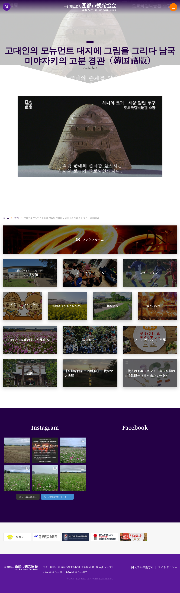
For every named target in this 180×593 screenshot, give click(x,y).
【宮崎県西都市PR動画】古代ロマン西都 (88, 372)
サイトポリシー (167, 567)
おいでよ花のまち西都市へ (30, 339)
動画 (30, 373)
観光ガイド (90, 339)
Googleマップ (104, 567)
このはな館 (30, 273)
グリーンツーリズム (90, 272)
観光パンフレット (157, 306)
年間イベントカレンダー (67, 306)
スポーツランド (150, 272)
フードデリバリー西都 (150, 339)
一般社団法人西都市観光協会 (90, 7)
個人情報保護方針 (142, 567)
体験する (112, 306)
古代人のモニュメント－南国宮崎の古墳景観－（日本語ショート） (149, 372)
